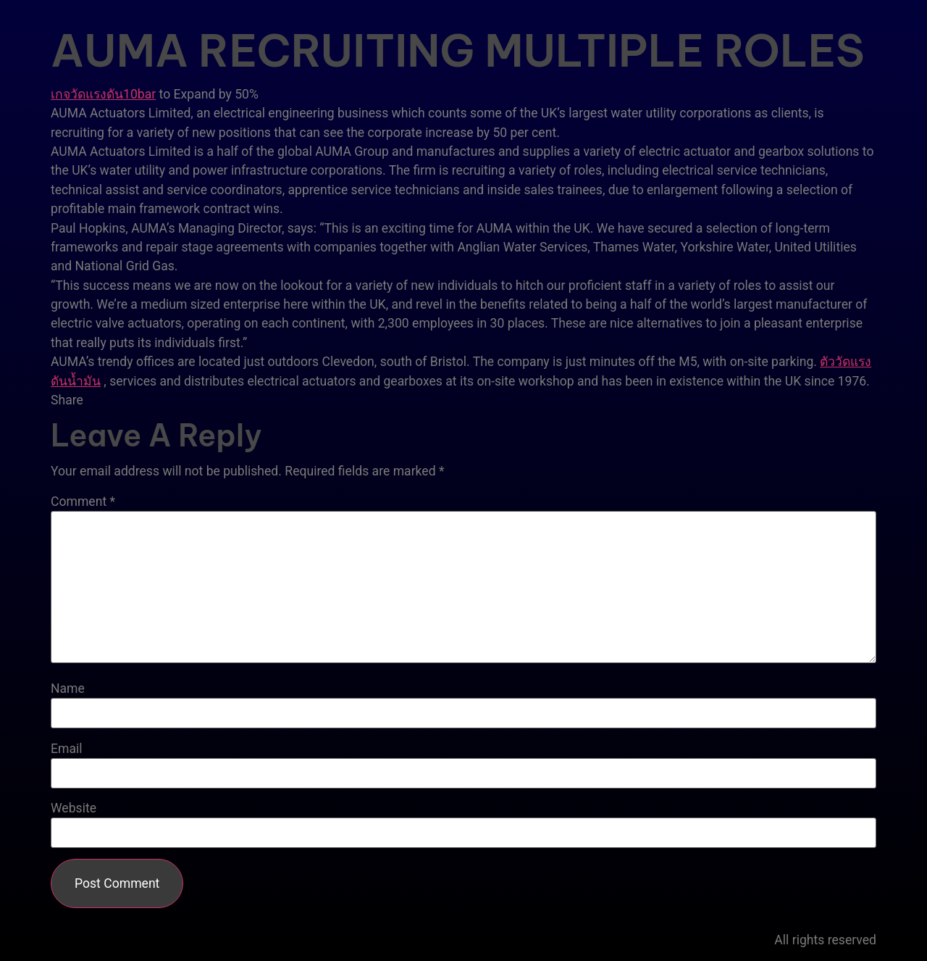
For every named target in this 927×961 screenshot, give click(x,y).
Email (67, 749)
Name (68, 689)
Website (73, 808)
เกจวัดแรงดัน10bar (103, 94)
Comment (83, 502)
